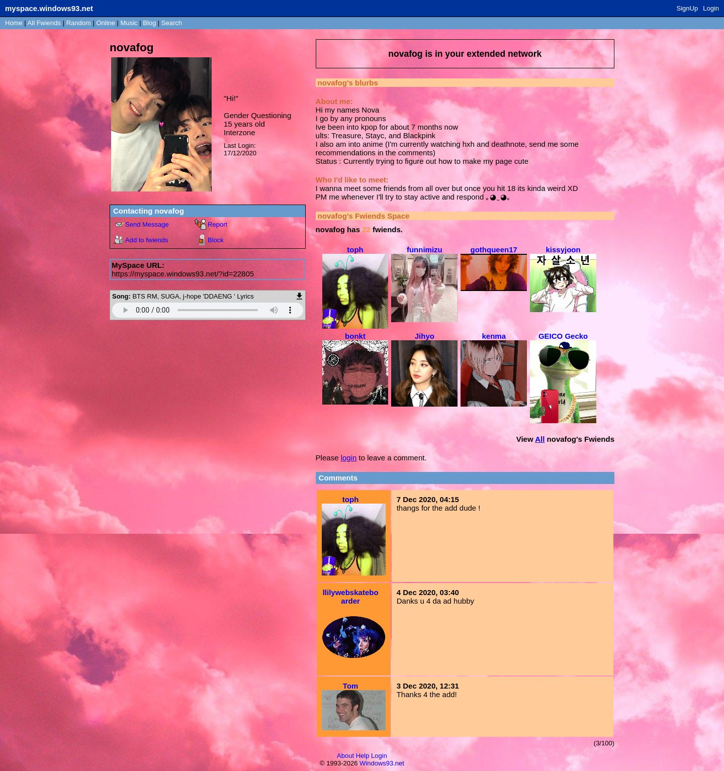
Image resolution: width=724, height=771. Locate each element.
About (345, 755)
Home (14, 23)
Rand (78, 23)
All (44, 23)
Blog (149, 23)
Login (711, 8)
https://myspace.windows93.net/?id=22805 (183, 273)
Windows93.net (381, 763)
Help (363, 755)
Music (129, 23)
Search (171, 23)
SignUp (687, 8)
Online (105, 23)
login (349, 457)
